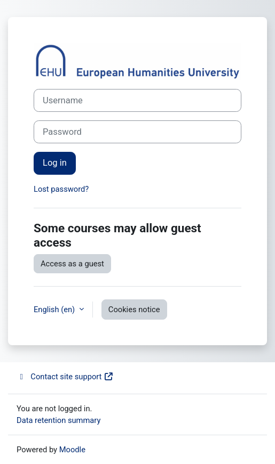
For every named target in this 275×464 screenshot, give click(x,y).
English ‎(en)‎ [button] (55, 309)
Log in (55, 163)
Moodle (72, 449)
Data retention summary (58, 420)
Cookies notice (134, 309)
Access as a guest (72, 263)
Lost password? (61, 189)
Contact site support (65, 376)
